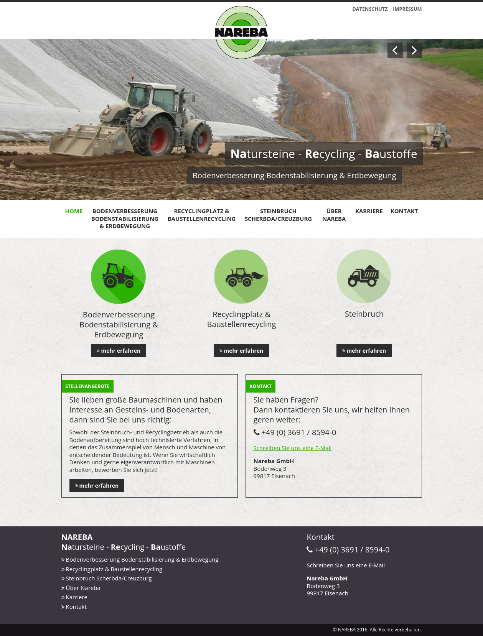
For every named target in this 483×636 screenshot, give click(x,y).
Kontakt (404, 211)
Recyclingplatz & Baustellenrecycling (202, 214)
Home (74, 211)
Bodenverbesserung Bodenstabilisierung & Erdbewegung (124, 218)
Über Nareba (334, 214)
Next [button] (414, 50)
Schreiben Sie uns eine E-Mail (293, 448)
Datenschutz (369, 8)
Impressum (407, 8)
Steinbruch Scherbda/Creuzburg (278, 214)
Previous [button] (395, 50)
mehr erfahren (120, 350)
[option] (241, 119)
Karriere (369, 211)
